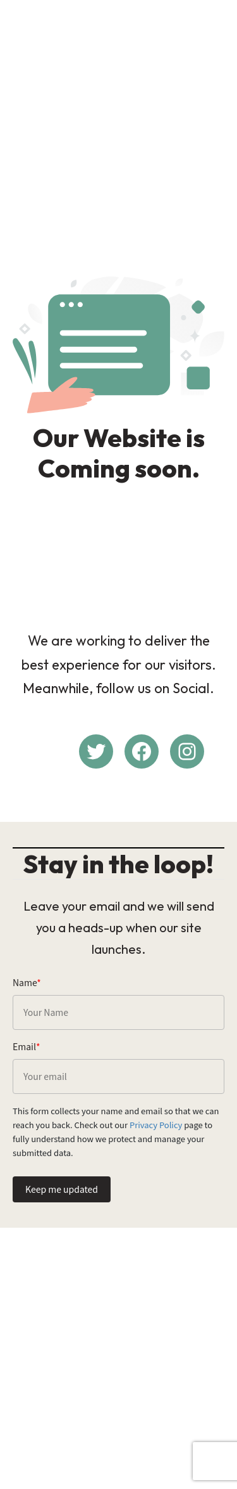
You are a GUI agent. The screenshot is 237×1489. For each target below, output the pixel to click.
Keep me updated (61, 1189)
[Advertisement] (118, 128)
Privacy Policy (156, 1125)
